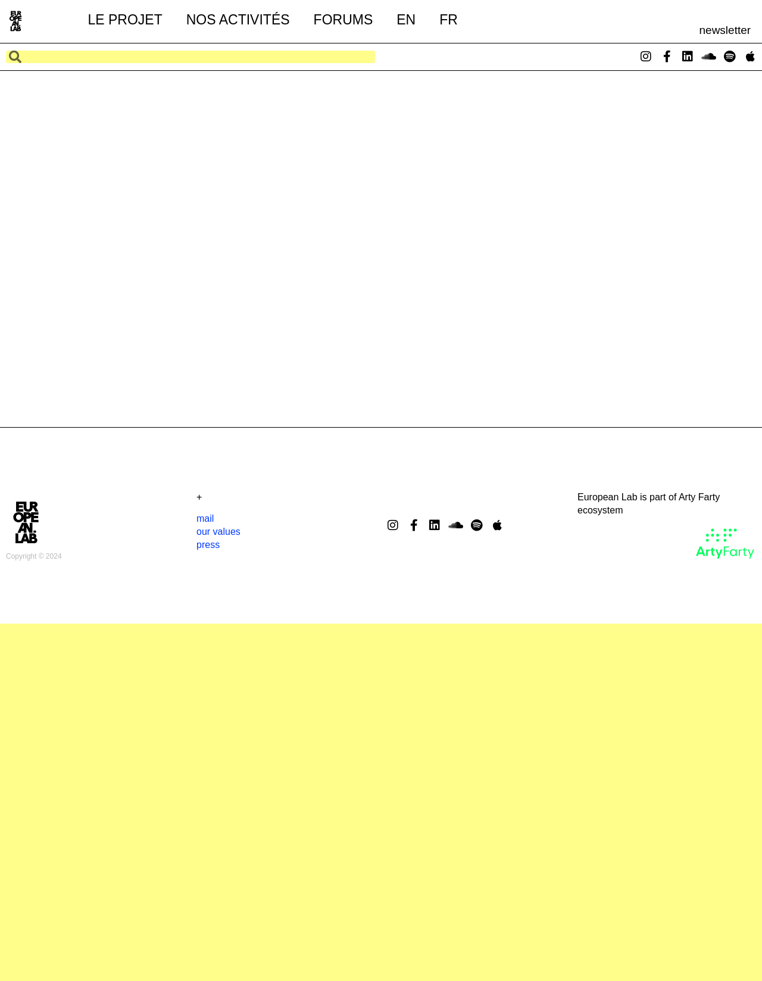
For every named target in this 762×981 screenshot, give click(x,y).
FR (448, 19)
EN (406, 19)
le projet (125, 19)
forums (343, 19)
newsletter (725, 30)
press (208, 545)
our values (218, 532)
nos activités (238, 19)
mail (205, 518)
